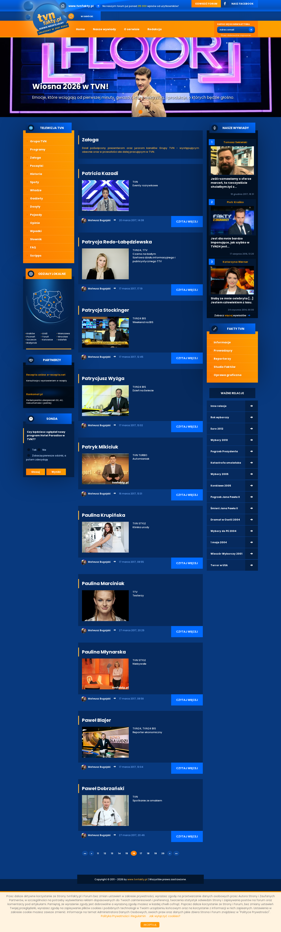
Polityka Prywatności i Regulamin (123, 916)
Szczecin (31, 339)
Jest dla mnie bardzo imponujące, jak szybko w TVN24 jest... (230, 242)
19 (155, 853)
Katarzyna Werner (235, 262)
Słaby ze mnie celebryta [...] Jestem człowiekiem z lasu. (232, 300)
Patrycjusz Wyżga (103, 378)
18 (148, 853)
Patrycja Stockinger (105, 310)
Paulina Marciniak (103, 583)
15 (126, 853)
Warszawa (63, 333)
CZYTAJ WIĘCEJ (187, 222)
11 (98, 853)
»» (176, 853)
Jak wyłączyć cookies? (164, 916)
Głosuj (35, 472)
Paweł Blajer (96, 720)
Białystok (31, 342)
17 (141, 853)
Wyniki (56, 472)
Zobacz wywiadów (230, 315)
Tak (31, 450)
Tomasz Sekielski (235, 142)
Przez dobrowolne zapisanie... (234, 35)
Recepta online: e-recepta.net (45, 374)
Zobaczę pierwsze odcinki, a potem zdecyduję (46, 457)
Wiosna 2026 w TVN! (70, 86)
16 (134, 853)
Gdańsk (62, 339)
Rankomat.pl (34, 394)
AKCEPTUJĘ (149, 924)
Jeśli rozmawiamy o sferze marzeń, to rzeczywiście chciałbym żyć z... (231, 183)
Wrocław (63, 336)
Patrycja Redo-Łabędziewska (117, 242)
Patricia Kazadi (100, 173)
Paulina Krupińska (103, 515)
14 (119, 853)
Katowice (47, 339)
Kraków (30, 333)
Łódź (44, 333)
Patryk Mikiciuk (100, 447)
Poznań (30, 336)
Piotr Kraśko (235, 202)
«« (85, 853)
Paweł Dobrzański (103, 788)
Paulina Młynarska (104, 652)
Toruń (45, 336)
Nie (41, 450)
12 (105, 853)
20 (162, 853)
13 (112, 853)
